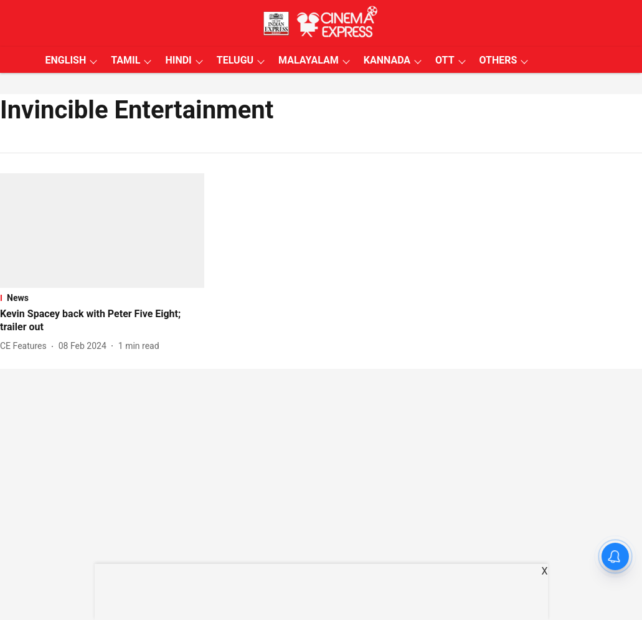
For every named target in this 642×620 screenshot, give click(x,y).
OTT (444, 60)
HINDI (178, 60)
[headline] (102, 321)
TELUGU (235, 60)
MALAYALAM (308, 60)
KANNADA (387, 60)
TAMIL (125, 60)
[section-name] (102, 298)
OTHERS (498, 60)
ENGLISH (66, 60)
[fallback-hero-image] (102, 230)
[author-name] (26, 346)
